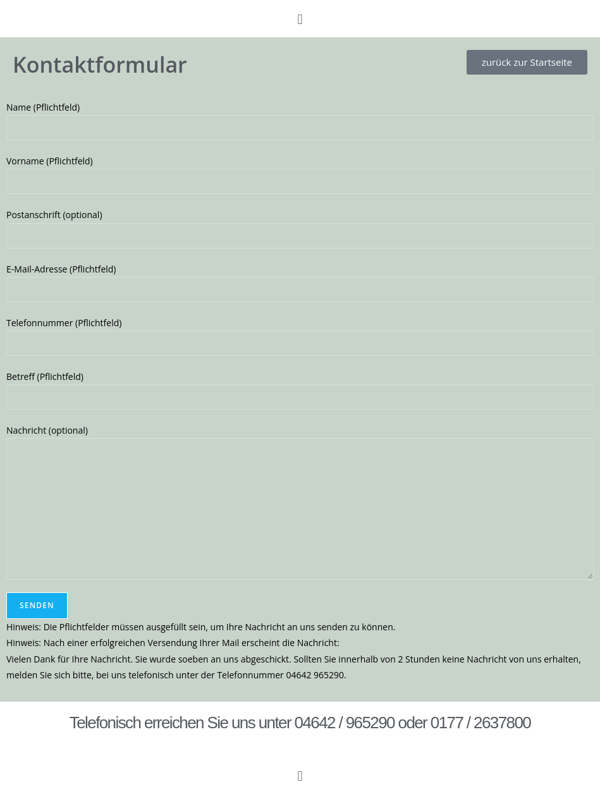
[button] (300, 18)
